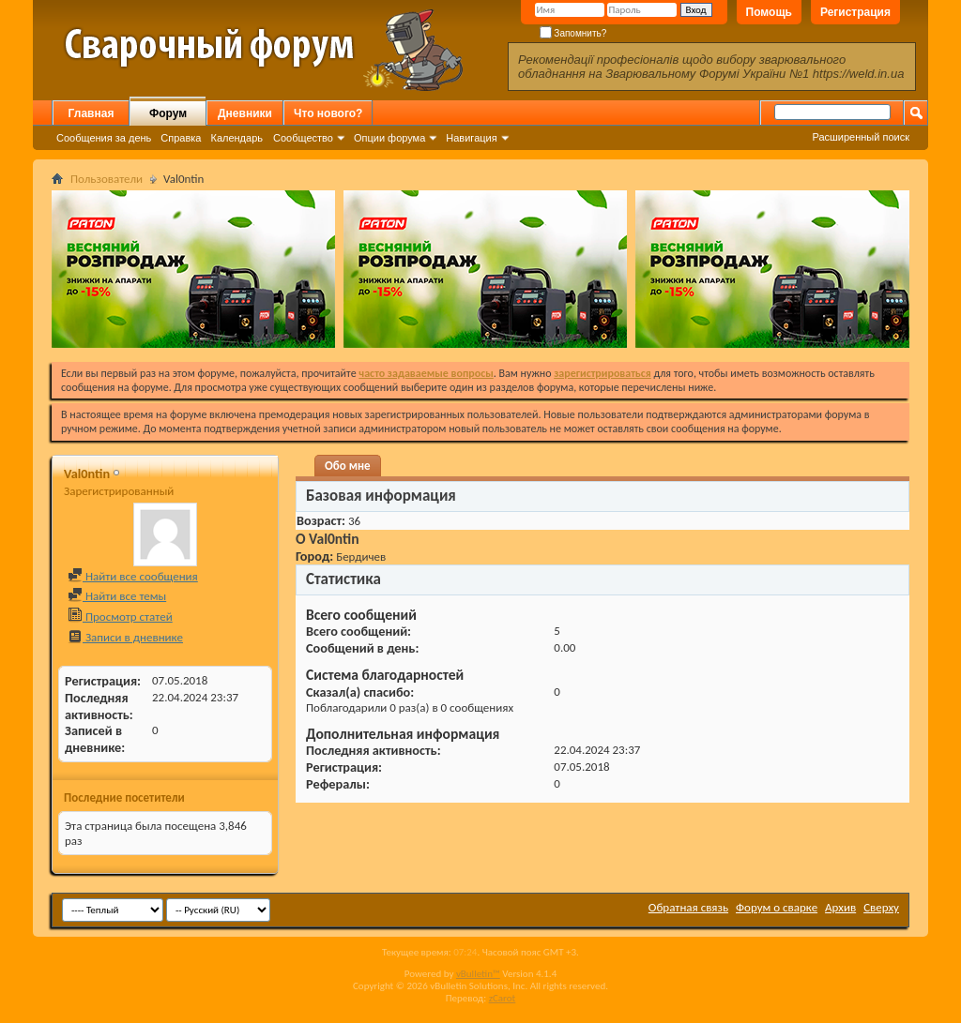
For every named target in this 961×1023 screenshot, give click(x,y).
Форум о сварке (776, 907)
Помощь (769, 12)
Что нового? (328, 113)
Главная (91, 113)
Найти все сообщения (133, 576)
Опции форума (389, 137)
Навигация (471, 137)
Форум (168, 113)
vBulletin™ (478, 974)
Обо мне (348, 466)
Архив (840, 907)
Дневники (245, 113)
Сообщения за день (103, 137)
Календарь (236, 137)
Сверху (881, 907)
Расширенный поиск (860, 137)
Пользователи (106, 179)
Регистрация (855, 12)
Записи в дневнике (125, 637)
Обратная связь (688, 907)
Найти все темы (117, 596)
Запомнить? (573, 33)
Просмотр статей (120, 616)
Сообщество (303, 137)
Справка (180, 137)
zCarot (502, 998)
